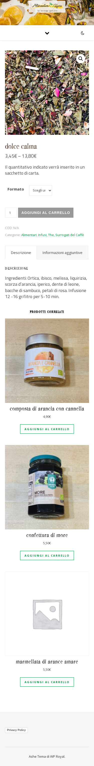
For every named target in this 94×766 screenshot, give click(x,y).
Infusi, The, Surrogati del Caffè (61, 235)
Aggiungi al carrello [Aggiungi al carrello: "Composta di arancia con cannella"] (47, 429)
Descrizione (21, 252)
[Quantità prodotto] (11, 213)
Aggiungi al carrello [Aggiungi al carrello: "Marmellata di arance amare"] (47, 682)
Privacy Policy (16, 729)
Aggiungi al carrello (45, 213)
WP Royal (57, 756)
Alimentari (29, 235)
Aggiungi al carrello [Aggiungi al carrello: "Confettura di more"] (47, 555)
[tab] (21, 252)
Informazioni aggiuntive (62, 252)
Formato (16, 188)
